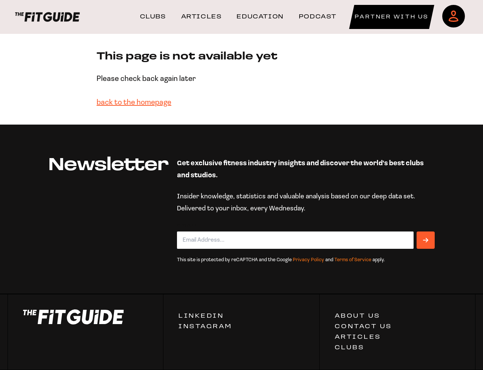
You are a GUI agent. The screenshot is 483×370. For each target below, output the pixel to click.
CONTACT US (363, 327)
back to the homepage (134, 103)
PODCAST (318, 17)
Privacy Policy (308, 259)
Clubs (350, 348)
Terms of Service (352, 259)
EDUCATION (260, 17)
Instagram (205, 327)
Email (188, 225)
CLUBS (153, 17)
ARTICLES (201, 17)
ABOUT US (357, 316)
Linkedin (201, 316)
